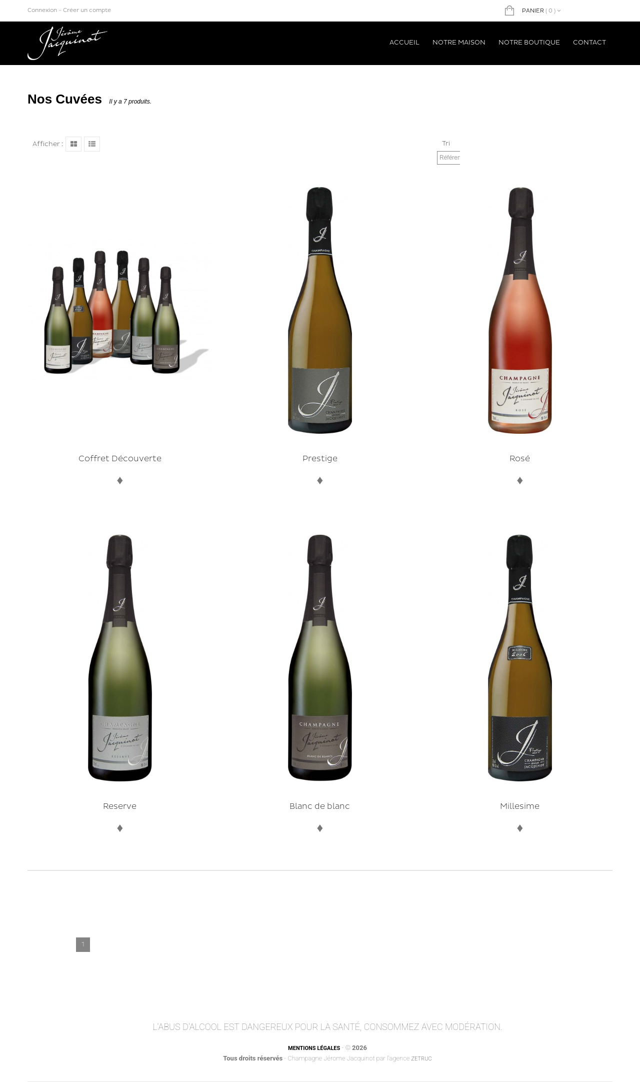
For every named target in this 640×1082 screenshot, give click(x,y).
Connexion (42, 10)
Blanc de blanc (320, 806)
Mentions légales (314, 1048)
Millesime (520, 806)
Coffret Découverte (120, 458)
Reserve (119, 806)
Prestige (320, 458)
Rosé (520, 458)
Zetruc (421, 1058)
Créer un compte (87, 10)
